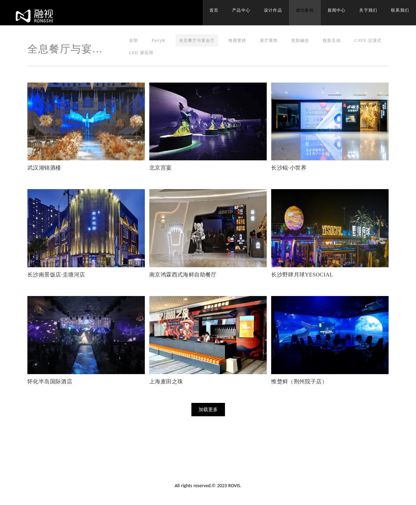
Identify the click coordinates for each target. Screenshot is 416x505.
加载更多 (208, 409)
